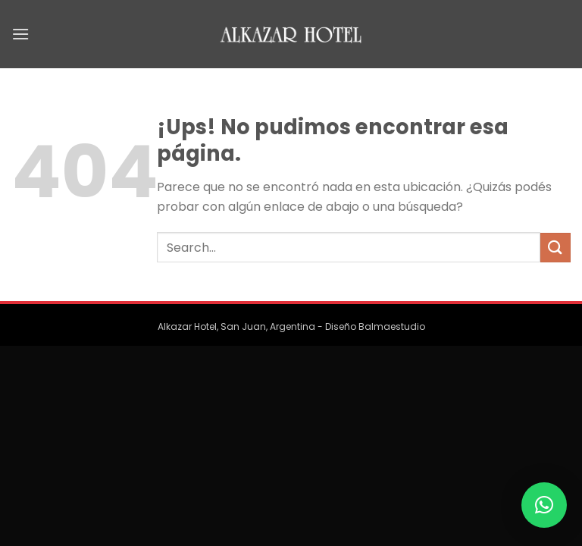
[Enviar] (555, 247)
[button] (544, 505)
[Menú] (20, 33)
